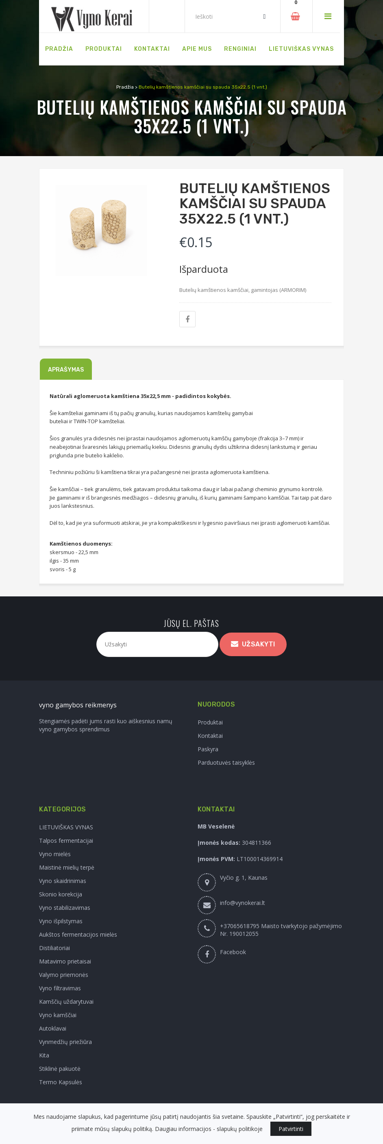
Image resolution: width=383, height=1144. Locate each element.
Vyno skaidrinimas (62, 881)
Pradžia (125, 87)
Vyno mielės (55, 854)
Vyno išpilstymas (61, 921)
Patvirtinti (291, 1129)
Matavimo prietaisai (65, 961)
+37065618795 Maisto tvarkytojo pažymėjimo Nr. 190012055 (281, 929)
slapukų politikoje (240, 1129)
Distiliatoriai (54, 948)
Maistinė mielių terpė (66, 867)
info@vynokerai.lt (242, 903)
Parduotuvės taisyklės (226, 762)
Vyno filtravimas (60, 988)
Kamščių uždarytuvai (66, 1001)
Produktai (210, 722)
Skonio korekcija (60, 894)
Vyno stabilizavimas (64, 907)
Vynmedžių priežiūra (65, 1042)
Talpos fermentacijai (66, 840)
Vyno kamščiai (57, 1015)
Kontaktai (210, 735)
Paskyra (208, 749)
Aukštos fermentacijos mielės (78, 934)
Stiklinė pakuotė (60, 1068)
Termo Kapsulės (60, 1082)
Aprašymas (66, 369)
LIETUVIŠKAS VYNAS (66, 827)
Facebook (233, 952)
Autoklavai (52, 1028)
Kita (44, 1055)
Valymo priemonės (63, 975)
